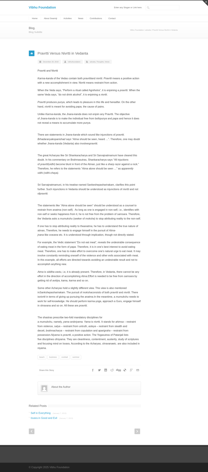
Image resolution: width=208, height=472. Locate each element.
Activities (68, 18)
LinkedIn (105, 370)
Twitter (99, 370)
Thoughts (100, 62)
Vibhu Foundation (42, 7)
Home (35, 18)
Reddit (112, 370)
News (80, 18)
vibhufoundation (74, 62)
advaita (148, 30)
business (53, 357)
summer (76, 357)
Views (107, 62)
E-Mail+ (138, 370)
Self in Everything (48, 413)
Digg (118, 370)
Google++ (131, 370)
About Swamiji (50, 18)
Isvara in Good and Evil (52, 418)
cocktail (64, 357)
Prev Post (31, 431)
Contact (112, 18)
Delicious (125, 370)
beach (42, 357)
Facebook (93, 370)
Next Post (137, 431)
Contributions (96, 18)
